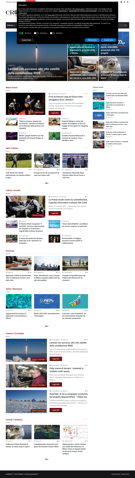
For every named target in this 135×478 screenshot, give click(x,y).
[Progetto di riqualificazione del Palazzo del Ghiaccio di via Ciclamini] (75, 263)
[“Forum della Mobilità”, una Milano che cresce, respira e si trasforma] (54, 224)
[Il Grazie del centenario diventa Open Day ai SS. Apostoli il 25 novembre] (12, 239)
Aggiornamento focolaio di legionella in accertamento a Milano (82, 50)
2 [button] (47, 183)
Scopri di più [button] (26, 40)
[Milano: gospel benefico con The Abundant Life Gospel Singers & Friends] (12, 136)
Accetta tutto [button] (108, 40)
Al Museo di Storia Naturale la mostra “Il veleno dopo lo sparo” (114, 75)
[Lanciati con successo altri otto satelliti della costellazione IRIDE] (36, 56)
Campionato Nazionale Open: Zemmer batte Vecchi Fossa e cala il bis (73, 175)
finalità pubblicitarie (31, 19)
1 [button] (46, 183)
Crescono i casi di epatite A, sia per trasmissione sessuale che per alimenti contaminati (74, 316)
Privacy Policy (115, 474)
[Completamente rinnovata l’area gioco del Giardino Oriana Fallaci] (47, 432)
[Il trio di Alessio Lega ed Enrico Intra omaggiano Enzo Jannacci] (25, 104)
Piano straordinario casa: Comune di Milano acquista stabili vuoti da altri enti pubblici (47, 278)
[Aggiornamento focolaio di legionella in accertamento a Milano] (19, 301)
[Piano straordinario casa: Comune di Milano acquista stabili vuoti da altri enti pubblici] (47, 263)
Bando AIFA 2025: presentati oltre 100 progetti (110, 50)
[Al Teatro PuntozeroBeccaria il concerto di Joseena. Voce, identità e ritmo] (54, 136)
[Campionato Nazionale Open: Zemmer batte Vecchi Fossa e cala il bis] (75, 160)
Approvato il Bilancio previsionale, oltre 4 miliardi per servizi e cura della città (83, 75)
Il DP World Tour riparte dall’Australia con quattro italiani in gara (18, 175)
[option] (67, 56)
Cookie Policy (125, 474)
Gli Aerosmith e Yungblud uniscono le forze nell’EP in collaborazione (72, 240)
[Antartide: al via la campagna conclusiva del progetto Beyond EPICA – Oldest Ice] (26, 401)
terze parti (51, 15)
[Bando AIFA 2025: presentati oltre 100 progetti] (47, 301)
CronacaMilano (54, 94)
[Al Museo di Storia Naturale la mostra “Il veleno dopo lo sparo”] (114, 69)
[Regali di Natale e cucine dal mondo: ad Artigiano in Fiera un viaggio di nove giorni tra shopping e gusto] (54, 122)
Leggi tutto (54, 113)
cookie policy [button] (23, 13)
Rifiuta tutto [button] (92, 40)
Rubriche (10, 25)
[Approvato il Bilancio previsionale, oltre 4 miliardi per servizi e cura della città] (83, 69)
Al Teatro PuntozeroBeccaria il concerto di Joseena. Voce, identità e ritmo (73, 138)
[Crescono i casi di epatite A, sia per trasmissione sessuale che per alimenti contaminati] (75, 301)
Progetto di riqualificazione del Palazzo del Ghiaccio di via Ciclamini (73, 278)
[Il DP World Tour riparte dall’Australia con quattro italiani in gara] (19, 160)
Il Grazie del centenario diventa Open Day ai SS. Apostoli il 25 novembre (30, 240)
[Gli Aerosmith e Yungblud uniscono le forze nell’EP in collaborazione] (54, 239)
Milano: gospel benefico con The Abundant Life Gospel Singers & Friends (31, 138)
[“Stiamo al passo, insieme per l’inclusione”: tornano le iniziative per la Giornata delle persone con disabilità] (12, 122)
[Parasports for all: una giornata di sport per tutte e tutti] (47, 160)
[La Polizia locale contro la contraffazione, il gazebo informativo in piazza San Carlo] (25, 207)
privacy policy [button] (79, 9)
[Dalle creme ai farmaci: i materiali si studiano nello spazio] (26, 375)
